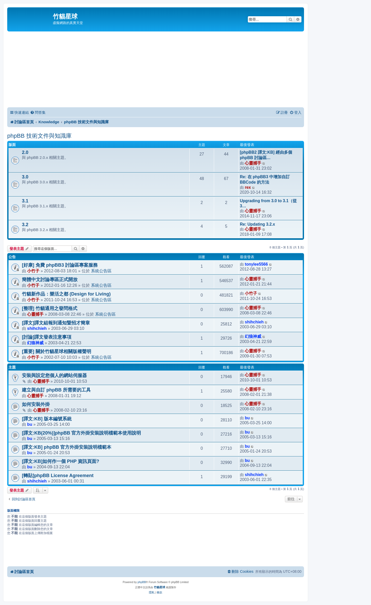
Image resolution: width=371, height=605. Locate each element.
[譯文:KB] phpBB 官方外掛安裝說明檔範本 (66, 447)
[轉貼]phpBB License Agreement (58, 475)
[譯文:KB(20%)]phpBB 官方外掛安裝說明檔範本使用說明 (81, 433)
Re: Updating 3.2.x (257, 224)
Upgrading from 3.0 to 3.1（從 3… (268, 203)
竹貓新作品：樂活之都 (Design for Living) (66, 294)
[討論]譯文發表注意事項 (46, 337)
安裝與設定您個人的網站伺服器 (54, 375)
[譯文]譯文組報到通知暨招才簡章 (56, 322)
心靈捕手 (253, 163)
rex (248, 187)
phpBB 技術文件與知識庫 (39, 136)
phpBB (142, 582)
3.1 (25, 200)
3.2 (25, 224)
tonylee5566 (256, 264)
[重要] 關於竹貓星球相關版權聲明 (56, 351)
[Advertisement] (155, 70)
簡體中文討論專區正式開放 (50, 279)
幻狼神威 (35, 342)
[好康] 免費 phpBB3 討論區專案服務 (60, 265)
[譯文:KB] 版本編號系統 (47, 418)
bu (29, 424)
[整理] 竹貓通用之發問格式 (49, 308)
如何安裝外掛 (36, 404)
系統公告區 (101, 270)
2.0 (25, 152)
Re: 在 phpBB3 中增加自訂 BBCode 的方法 (265, 179)
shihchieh (37, 328)
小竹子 (33, 270)
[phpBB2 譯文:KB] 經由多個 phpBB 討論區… (266, 155)
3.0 (25, 176)
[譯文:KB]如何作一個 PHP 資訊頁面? (60, 461)
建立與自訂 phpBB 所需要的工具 (56, 390)
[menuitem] (38, 112)
